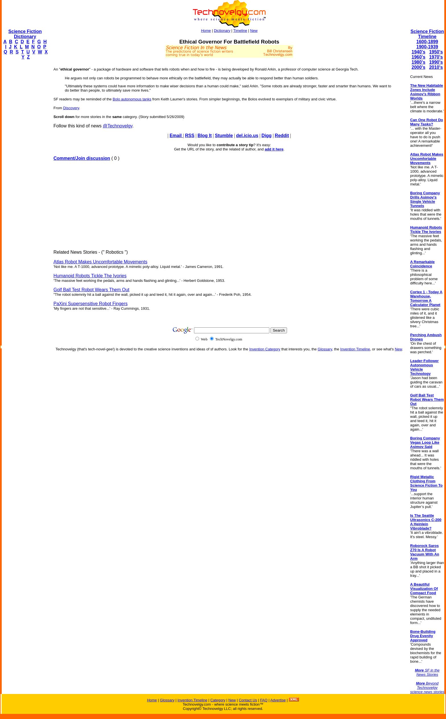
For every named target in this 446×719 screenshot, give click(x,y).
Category (217, 700)
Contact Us (248, 700)
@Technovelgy (117, 125)
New (253, 30)
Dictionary (222, 30)
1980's (418, 62)
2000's (418, 67)
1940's (418, 51)
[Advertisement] (24, 149)
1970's (436, 57)
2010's (436, 67)
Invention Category (264, 349)
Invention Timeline (355, 349)
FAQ (263, 700)
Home (206, 30)
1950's (436, 51)
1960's (418, 57)
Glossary (325, 349)
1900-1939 (427, 46)
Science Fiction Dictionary (25, 34)
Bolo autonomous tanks (132, 99)
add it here (274, 149)
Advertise (278, 700)
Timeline (240, 30)
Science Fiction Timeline (427, 34)
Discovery (71, 108)
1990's (436, 62)
